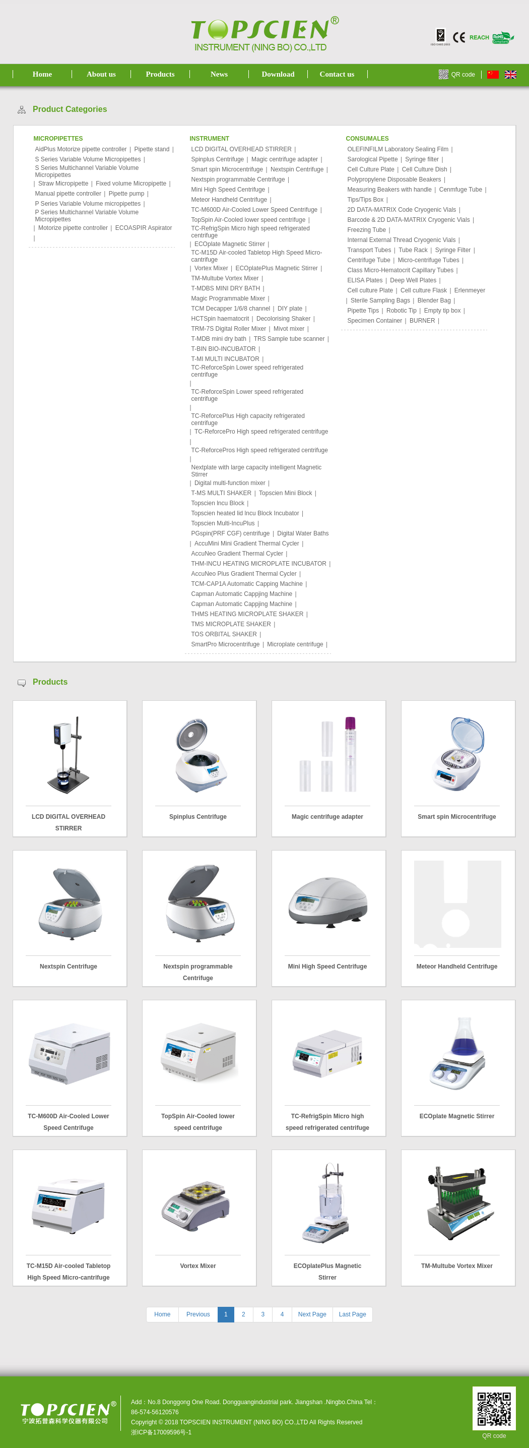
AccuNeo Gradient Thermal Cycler (237, 553)
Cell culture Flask (424, 290)
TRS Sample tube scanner (289, 338)
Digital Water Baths (302, 533)
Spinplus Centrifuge (217, 159)
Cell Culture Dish (424, 169)
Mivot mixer (289, 328)
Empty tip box (442, 310)
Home (42, 74)
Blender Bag (434, 300)
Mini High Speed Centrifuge (228, 189)
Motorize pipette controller (73, 227)
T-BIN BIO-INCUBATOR (223, 348)
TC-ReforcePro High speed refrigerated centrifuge (261, 431)
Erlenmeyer (469, 290)
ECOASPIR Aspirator (143, 227)
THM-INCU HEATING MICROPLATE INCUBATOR (258, 563)
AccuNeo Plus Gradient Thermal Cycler (244, 573)
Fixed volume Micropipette (131, 183)
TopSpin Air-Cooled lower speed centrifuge (248, 219)
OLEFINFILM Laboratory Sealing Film (398, 149)
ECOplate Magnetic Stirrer (229, 244)
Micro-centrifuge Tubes (428, 260)
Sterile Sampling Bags (380, 300)
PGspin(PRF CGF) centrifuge (230, 533)
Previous (198, 1314)
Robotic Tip (401, 310)
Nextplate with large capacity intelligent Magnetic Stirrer (256, 471)
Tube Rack (413, 250)
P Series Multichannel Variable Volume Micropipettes (87, 216)
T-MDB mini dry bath (218, 338)
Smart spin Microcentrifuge (227, 169)
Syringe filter (422, 159)
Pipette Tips (363, 310)
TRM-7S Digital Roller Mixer (229, 328)
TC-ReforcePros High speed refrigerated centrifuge (259, 450)
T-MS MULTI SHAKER (221, 493)
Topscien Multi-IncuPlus (223, 523)
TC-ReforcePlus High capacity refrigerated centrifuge (248, 419)
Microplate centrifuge (295, 644)
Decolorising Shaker (283, 318)
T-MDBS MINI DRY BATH (225, 288)
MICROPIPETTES (58, 138)
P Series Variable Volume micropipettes (88, 203)
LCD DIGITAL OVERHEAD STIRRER (241, 149)
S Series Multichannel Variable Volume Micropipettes (87, 171)
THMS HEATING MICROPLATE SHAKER (247, 614)
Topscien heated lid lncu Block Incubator (245, 513)
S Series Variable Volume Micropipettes (88, 159)
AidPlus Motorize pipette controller (81, 149)
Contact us (337, 74)
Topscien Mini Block (285, 493)
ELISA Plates (365, 280)
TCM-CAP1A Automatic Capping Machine (247, 583)
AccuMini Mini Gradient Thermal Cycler (246, 543)
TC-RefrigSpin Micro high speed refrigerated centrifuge (250, 232)
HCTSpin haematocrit (220, 318)
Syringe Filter (453, 250)
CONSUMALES (367, 138)
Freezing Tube (367, 229)
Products (160, 74)
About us (101, 74)
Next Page (312, 1314)
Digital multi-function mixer (230, 483)
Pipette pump (127, 193)
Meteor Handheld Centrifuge (229, 199)
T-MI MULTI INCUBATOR (225, 359)
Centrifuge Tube (369, 260)
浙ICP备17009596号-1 (161, 1432)
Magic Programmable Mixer (228, 298)
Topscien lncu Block (217, 503)
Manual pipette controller (68, 193)
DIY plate (290, 308)
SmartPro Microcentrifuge (225, 644)
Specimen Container (375, 320)
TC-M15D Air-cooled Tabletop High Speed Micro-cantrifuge (256, 256)
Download (277, 74)
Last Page (352, 1314)
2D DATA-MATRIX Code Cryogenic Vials (402, 209)
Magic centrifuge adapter (284, 159)
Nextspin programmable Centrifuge (238, 179)
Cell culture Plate (370, 290)
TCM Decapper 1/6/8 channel (231, 308)
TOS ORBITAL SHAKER (224, 634)
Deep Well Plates (413, 280)
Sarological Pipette (373, 159)
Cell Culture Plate (371, 169)
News (219, 74)
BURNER (422, 320)
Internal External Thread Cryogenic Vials (402, 240)
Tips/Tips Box (366, 199)
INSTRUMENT (210, 138)
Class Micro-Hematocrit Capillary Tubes (401, 270)
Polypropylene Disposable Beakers (394, 179)
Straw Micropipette (63, 183)
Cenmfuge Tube (460, 189)
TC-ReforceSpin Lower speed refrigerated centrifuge (247, 371)
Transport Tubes (369, 250)
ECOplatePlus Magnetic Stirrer (276, 268)
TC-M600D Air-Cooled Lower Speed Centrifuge (254, 209)
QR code (463, 74)
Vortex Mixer (211, 268)
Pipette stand (151, 149)
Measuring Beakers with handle (390, 189)
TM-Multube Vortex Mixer (225, 278)
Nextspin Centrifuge (297, 169)
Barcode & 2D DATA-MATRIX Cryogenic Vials (409, 219)
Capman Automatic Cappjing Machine (242, 593)
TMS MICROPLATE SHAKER (231, 624)
